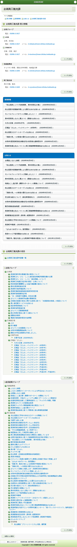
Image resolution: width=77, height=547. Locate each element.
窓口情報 (8, 18)
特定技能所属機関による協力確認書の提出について (28, 284)
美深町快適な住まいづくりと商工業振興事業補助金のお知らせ (35, 146)
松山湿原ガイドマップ (18, 478)
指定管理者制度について (18, 306)
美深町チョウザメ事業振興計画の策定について (26, 405)
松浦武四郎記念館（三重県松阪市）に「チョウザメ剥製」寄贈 (32, 400)
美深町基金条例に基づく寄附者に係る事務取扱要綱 (28, 410)
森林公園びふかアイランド (19, 444)
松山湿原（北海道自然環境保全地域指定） (25, 454)
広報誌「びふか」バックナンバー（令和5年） (30, 352)
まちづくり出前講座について (20, 328)
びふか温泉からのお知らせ (19, 447)
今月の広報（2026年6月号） (23, 123)
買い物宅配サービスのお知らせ (21, 303)
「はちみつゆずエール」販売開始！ (26, 229)
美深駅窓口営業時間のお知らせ (21, 512)
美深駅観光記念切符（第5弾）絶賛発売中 (28, 215)
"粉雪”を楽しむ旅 (16, 420)
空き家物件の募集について (19, 488)
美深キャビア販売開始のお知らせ (25, 234)
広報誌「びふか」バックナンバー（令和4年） (30, 355)
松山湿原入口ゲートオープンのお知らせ (27, 132)
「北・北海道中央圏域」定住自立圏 (22, 296)
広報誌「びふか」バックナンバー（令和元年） (30, 362)
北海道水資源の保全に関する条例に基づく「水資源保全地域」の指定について (38, 301)
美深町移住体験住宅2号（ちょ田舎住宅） (24, 425)
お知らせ (25, 18)
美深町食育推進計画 (17, 308)
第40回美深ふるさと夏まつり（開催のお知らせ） (31, 118)
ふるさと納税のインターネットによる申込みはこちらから (30, 391)
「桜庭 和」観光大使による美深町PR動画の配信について (33, 238)
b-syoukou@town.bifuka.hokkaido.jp (42, 87)
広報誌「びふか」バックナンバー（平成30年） (30, 367)
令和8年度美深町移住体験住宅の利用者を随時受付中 (32, 141)
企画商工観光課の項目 (38, 18)
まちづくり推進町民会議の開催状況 (22, 298)
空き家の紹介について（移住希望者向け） (28, 197)
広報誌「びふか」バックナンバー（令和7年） (30, 348)
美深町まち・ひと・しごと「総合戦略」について (27, 279)
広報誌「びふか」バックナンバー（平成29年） (30, 369)
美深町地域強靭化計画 (18, 293)
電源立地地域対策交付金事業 (20, 318)
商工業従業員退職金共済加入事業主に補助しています (29, 435)
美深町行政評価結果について (20, 289)
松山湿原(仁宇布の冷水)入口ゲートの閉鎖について (31, 220)
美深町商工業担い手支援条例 (20, 503)
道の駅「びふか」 (16, 449)
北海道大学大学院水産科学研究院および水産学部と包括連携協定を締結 (35, 476)
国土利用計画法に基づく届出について (23, 313)
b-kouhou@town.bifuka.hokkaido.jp (41, 54)
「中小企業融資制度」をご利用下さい (23, 430)
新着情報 (17, 18)
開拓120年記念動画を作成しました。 (23, 333)
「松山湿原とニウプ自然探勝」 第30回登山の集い (31, 105)
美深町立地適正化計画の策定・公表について (26, 281)
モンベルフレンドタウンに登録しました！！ (29, 114)
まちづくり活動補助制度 (18, 310)
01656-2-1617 (15, 33)
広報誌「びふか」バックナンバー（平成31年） (30, 365)
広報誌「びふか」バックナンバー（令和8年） (29, 128)
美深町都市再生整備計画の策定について (24, 274)
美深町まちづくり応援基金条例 (21, 403)
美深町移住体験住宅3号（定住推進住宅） (24, 427)
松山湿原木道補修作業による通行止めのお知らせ (30, 109)
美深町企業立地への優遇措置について (23, 500)
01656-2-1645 (15, 71)
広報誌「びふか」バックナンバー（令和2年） (30, 360)
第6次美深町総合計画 (17, 286)
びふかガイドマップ (17, 519)
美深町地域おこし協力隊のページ (22, 408)
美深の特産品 (14, 456)
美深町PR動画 (18, 224)
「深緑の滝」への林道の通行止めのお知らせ (29, 137)
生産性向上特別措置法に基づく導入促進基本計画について (30, 483)
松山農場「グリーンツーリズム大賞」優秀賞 (29, 524)
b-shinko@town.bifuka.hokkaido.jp (41, 71)
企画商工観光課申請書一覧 (16, 258)
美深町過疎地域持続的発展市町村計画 (23, 291)
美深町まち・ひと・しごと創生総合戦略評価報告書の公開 (30, 277)
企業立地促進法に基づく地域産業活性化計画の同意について (31, 437)
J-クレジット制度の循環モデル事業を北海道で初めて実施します (33, 459)
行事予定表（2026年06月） (23, 338)
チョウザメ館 (14, 452)
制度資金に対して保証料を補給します (23, 432)
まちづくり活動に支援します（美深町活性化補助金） (29, 469)
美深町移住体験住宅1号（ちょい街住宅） (24, 423)
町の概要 (13, 325)
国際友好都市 (14, 315)
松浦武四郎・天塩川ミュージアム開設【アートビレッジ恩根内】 (33, 398)
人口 (11, 323)
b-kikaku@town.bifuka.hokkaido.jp (41, 44)
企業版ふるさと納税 (20, 160)
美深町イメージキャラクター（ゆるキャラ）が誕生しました (31, 498)
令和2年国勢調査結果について (20, 330)
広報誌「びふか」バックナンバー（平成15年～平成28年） (34, 372)
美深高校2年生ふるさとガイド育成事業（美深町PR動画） (30, 517)
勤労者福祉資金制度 (20, 206)
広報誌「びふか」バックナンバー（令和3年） (30, 357)
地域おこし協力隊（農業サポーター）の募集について (32, 183)
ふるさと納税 (14, 388)
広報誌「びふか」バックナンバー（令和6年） (30, 350)
